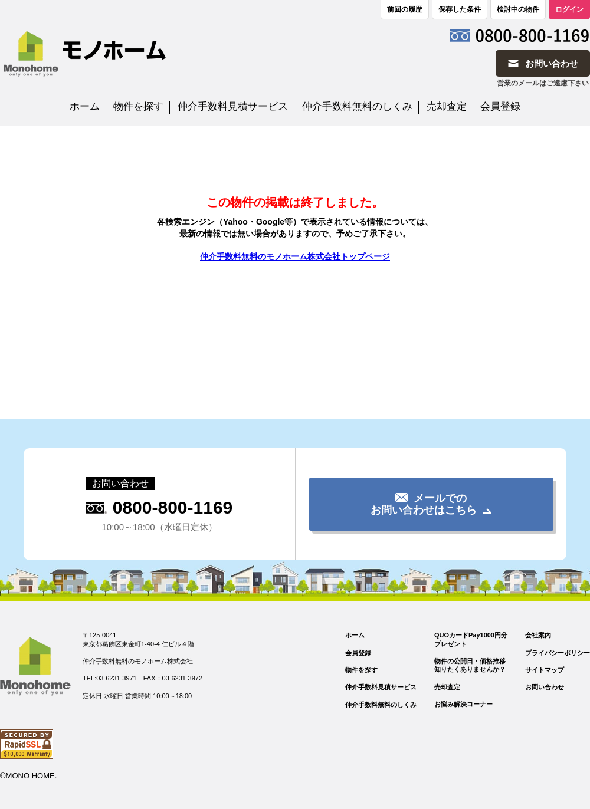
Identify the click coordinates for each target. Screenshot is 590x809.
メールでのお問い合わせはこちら (424, 504)
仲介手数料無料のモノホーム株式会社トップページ (295, 256)
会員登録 (500, 106)
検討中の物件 (518, 9)
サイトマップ (544, 669)
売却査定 (447, 106)
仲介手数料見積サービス (233, 106)
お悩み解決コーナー (463, 704)
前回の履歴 (404, 9)
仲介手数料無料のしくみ (357, 106)
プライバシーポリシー (557, 652)
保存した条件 (459, 9)
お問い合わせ (544, 686)
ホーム (85, 106)
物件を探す (138, 106)
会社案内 (538, 635)
